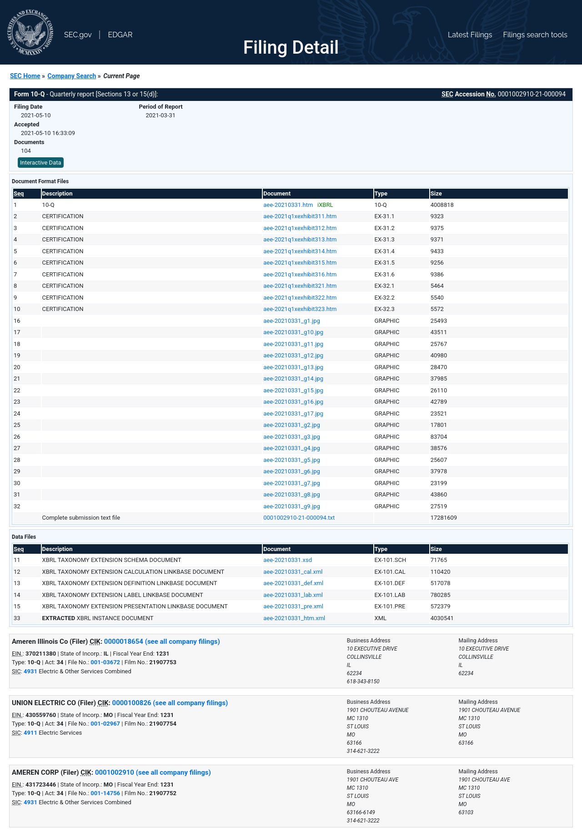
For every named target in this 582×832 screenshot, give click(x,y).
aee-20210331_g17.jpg (293, 413)
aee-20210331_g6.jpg (291, 471)
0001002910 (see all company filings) (153, 772)
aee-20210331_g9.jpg (291, 506)
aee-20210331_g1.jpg (291, 320)
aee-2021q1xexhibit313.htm (299, 239)
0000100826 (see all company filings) (170, 703)
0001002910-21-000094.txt (299, 517)
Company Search (72, 76)
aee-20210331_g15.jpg (293, 390)
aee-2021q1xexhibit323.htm (299, 309)
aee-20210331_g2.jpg (291, 424)
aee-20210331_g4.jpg (291, 448)
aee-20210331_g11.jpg (293, 344)
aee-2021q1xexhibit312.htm (299, 228)
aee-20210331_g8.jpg (291, 494)
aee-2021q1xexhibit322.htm (299, 297)
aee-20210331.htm (288, 204)
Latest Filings (470, 34)
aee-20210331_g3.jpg (291, 436)
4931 (30, 671)
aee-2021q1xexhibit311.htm (299, 216)
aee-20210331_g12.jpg (293, 355)
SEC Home (25, 76)
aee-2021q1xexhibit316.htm (299, 274)
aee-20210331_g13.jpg (293, 367)
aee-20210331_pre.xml (293, 606)
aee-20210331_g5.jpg (291, 459)
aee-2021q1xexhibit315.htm (299, 262)
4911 (30, 732)
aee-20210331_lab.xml (293, 594)
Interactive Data (40, 162)
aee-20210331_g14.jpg (293, 378)
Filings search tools (535, 34)
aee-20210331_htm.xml (294, 618)
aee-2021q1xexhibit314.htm (299, 251)
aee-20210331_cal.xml (292, 571)
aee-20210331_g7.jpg (291, 483)
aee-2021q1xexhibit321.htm (299, 285)
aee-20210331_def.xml (293, 583)
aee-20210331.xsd (287, 559)
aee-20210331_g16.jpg (293, 401)
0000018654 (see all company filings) (162, 641)
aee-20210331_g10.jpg (293, 332)
